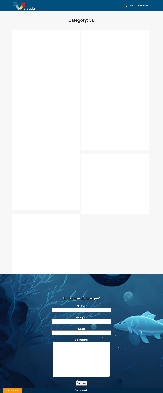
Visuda (85, 390)
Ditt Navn (81, 308)
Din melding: (81, 358)
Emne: (81, 331)
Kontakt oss (143, 5)
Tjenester (129, 5)
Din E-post (81, 319)
